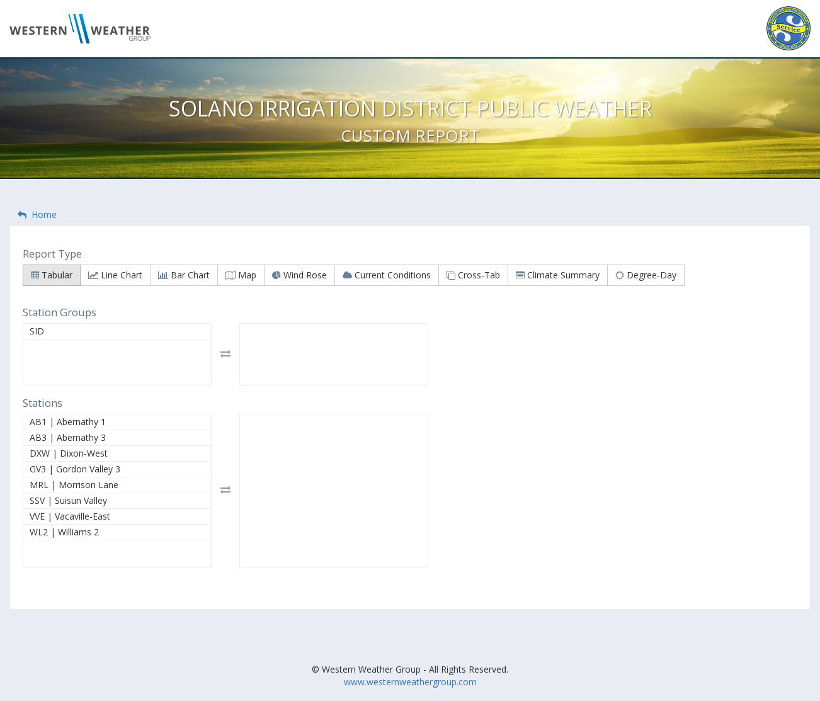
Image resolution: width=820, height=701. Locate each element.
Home (37, 214)
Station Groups (59, 312)
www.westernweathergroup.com (410, 682)
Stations (42, 403)
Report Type (52, 253)
